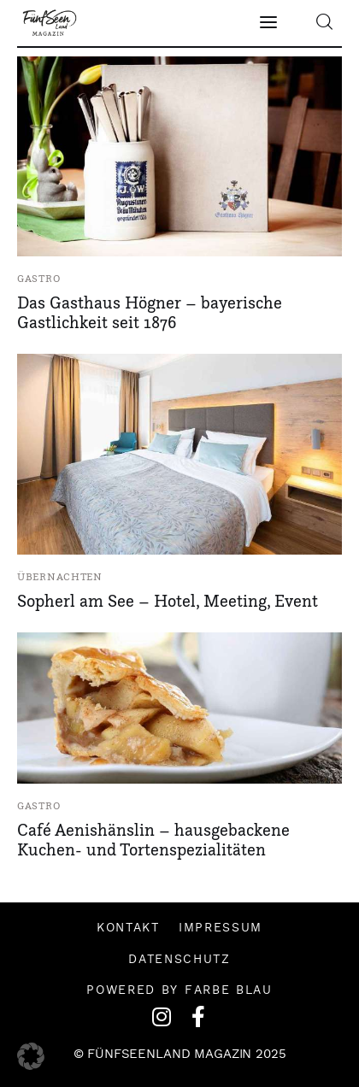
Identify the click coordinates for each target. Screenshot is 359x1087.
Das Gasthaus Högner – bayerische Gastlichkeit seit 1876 (149, 312)
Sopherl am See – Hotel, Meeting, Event (167, 601)
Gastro (38, 278)
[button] (31, 1056)
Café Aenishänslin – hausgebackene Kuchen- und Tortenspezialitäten (153, 840)
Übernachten (60, 576)
